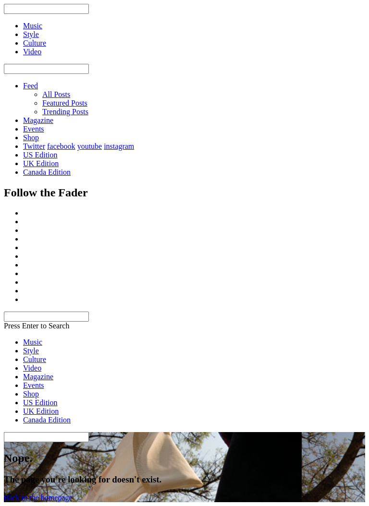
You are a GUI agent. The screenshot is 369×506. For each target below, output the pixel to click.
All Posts (56, 94)
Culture (34, 359)
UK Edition (41, 163)
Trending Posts (65, 112)
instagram (119, 146)
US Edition (40, 155)
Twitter (34, 146)
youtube (89, 146)
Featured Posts (64, 103)
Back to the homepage (38, 498)
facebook (61, 146)
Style (31, 351)
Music (32, 342)
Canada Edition (47, 172)
